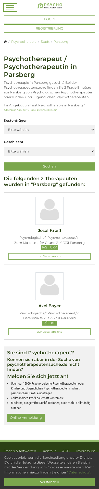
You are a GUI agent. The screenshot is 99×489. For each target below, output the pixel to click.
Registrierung (49, 28)
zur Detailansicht (49, 256)
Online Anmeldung (26, 418)
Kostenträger (15, 120)
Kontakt (49, 451)
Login (49, 19)
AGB (66, 451)
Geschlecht (13, 142)
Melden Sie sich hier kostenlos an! (31, 110)
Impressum (85, 451)
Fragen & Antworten (20, 451)
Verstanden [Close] (49, 482)
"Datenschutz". (79, 472)
